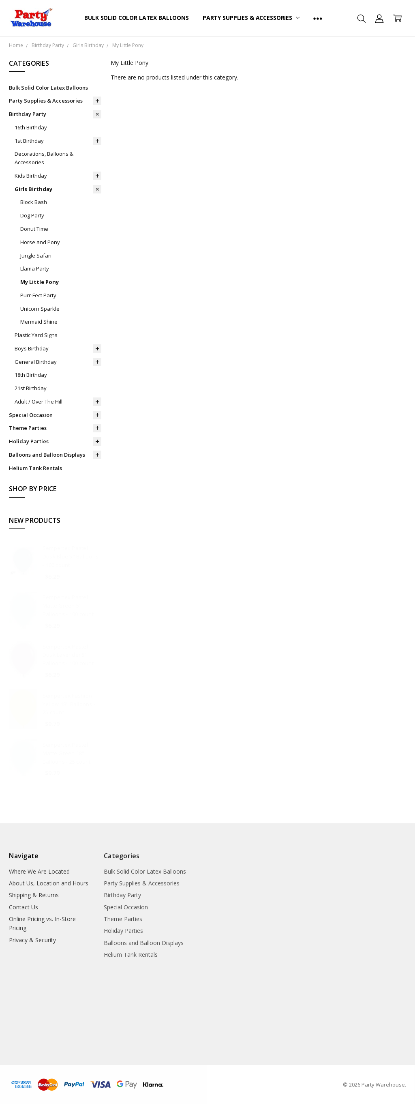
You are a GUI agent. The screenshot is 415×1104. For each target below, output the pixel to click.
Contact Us (23, 907)
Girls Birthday (33, 189)
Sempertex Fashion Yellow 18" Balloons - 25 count (69, 704)
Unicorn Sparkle (40, 308)
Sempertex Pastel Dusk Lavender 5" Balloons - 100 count (68, 655)
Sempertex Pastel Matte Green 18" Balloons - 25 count (67, 753)
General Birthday (36, 361)
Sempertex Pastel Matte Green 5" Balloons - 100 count (68, 605)
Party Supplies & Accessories (251, 17)
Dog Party (32, 215)
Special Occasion (31, 415)
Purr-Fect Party (38, 295)
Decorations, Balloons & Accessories (44, 158)
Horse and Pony (40, 242)
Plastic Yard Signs (36, 335)
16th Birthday (31, 127)
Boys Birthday (32, 348)
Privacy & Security (32, 940)
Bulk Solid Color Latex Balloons (136, 17)
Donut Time (34, 228)
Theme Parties (28, 428)
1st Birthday (29, 140)
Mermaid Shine (39, 321)
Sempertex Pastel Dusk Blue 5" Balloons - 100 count (70, 556)
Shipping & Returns (34, 895)
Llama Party (34, 268)
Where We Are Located (39, 871)
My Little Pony (39, 282)
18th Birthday (31, 374)
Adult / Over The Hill (38, 401)
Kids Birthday (31, 175)
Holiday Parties (29, 441)
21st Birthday (31, 388)
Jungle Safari (35, 255)
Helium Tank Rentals (35, 468)
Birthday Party (27, 114)
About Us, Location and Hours (48, 883)
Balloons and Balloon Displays (47, 454)
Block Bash (33, 202)
